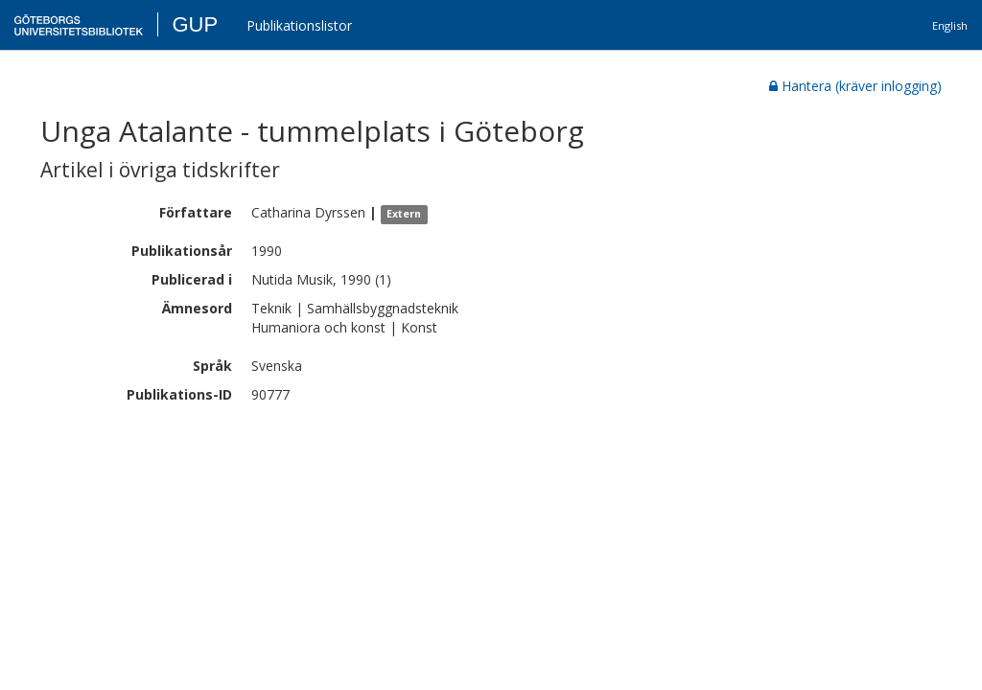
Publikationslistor (299, 25)
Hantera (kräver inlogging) (855, 86)
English (950, 25)
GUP (195, 24)
